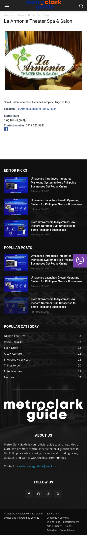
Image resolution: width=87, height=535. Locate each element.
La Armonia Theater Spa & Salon (37, 108)
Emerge (35, 517)
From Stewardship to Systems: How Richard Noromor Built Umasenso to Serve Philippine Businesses (53, 225)
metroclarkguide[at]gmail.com (38, 466)
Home (7, 15)
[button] (80, 261)
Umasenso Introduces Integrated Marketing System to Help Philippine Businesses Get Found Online (53, 182)
